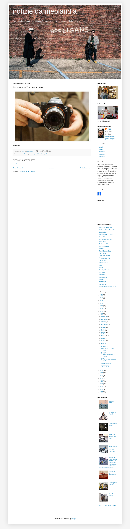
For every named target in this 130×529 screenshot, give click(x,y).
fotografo (34, 154)
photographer (44, 154)
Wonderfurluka (103, 263)
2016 (101, 308)
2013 (101, 370)
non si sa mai (103, 277)
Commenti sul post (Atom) (27, 171)
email (101, 147)
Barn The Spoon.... (111, 494)
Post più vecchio (85, 168)
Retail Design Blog (105, 251)
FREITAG (102, 237)
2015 (101, 311)
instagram (102, 154)
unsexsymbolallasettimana (107, 286)
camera (21, 154)
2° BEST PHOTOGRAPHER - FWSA (108, 354)
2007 (101, 386)
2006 (101, 389)
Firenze (26, 154)
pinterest (102, 156)
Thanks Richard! (106, 363)
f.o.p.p (101, 267)
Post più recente (18, 168)
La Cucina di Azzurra (105, 227)
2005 (101, 392)
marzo (103, 341)
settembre (104, 324)
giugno (103, 333)
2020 (101, 298)
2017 (101, 306)
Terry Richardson (104, 256)
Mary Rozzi (102, 241)
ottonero (101, 279)
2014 (101, 314)
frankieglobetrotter (104, 270)
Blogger (74, 518)
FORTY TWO (105, 366)
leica (38, 154)
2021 (101, 295)
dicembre (104, 316)
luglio (103, 330)
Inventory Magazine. (105, 239)
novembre (104, 319)
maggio (103, 335)
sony (50, 154)
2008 (101, 384)
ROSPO (101, 249)
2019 (101, 300)
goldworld (102, 272)
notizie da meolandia (45, 11)
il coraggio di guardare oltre (113, 484)
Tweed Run (102, 260)
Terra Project (103, 253)
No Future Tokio (104, 244)
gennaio (104, 346)
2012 (101, 373)
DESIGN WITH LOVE (106, 234)
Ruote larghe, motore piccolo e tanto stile (113, 448)
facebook (102, 152)
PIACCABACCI (104, 246)
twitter (101, 149)
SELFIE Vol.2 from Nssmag (107, 505)
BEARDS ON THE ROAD (107, 230)
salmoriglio (102, 282)
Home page (51, 168)
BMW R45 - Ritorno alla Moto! (112, 436)
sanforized (102, 284)
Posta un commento (22, 164)
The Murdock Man (104, 258)
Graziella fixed (111, 402)
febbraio (104, 343)
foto (30, 154)
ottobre (103, 322)
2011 (101, 376)
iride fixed (102, 275)
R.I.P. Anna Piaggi (112, 413)
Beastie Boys (103, 232)
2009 (101, 381)
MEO (109, 129)
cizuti (100, 265)
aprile (103, 338)
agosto (103, 327)
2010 (101, 378)
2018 (101, 303)
